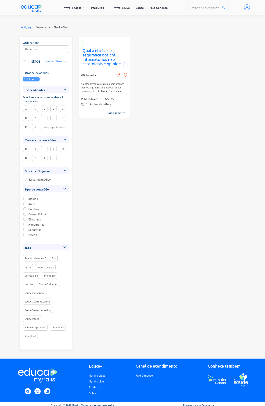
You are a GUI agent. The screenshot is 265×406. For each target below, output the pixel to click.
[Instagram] (37, 391)
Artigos (33, 198)
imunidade (49, 275)
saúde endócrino (34, 292)
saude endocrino (48, 284)
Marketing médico (39, 179)
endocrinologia (45, 266)
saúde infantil (32, 318)
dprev (27, 266)
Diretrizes (34, 219)
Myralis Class (74, 8)
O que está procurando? (208, 7)
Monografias (36, 224)
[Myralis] (31, 7)
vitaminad (30, 336)
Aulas (32, 204)
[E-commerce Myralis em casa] (217, 379)
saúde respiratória (35, 327)
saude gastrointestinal (37, 301)
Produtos (99, 8)
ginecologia (31, 275)
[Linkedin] (47, 391)
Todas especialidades (54, 127)
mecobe (28, 284)
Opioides (31, 79)
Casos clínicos (37, 214)
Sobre (140, 8)
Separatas (34, 229)
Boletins (33, 209)
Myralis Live (122, 8)
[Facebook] (28, 391)
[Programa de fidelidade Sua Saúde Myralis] (241, 380)
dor (54, 258)
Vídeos (32, 234)
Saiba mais (116, 113)
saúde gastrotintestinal (37, 310)
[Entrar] (247, 7)
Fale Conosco (159, 8)
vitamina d (58, 327)
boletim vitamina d (35, 258)
